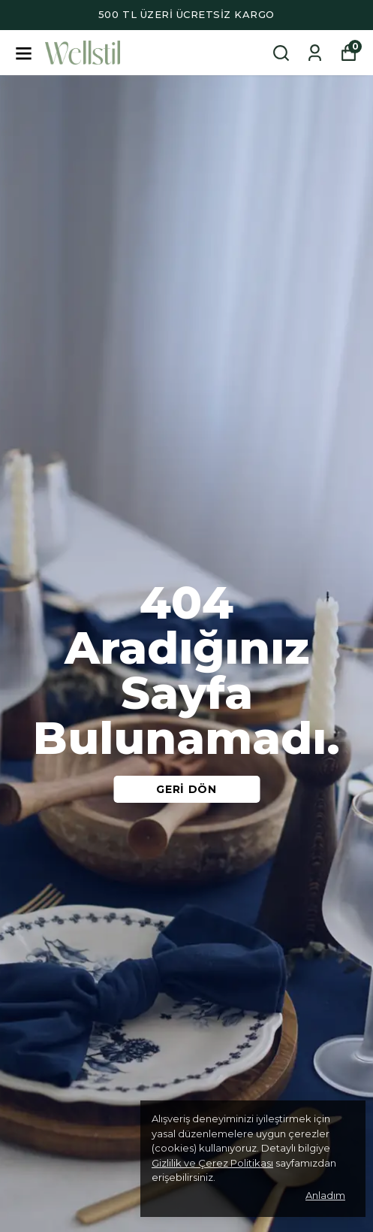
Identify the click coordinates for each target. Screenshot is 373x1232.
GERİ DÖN (186, 789)
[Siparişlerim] (314, 53)
